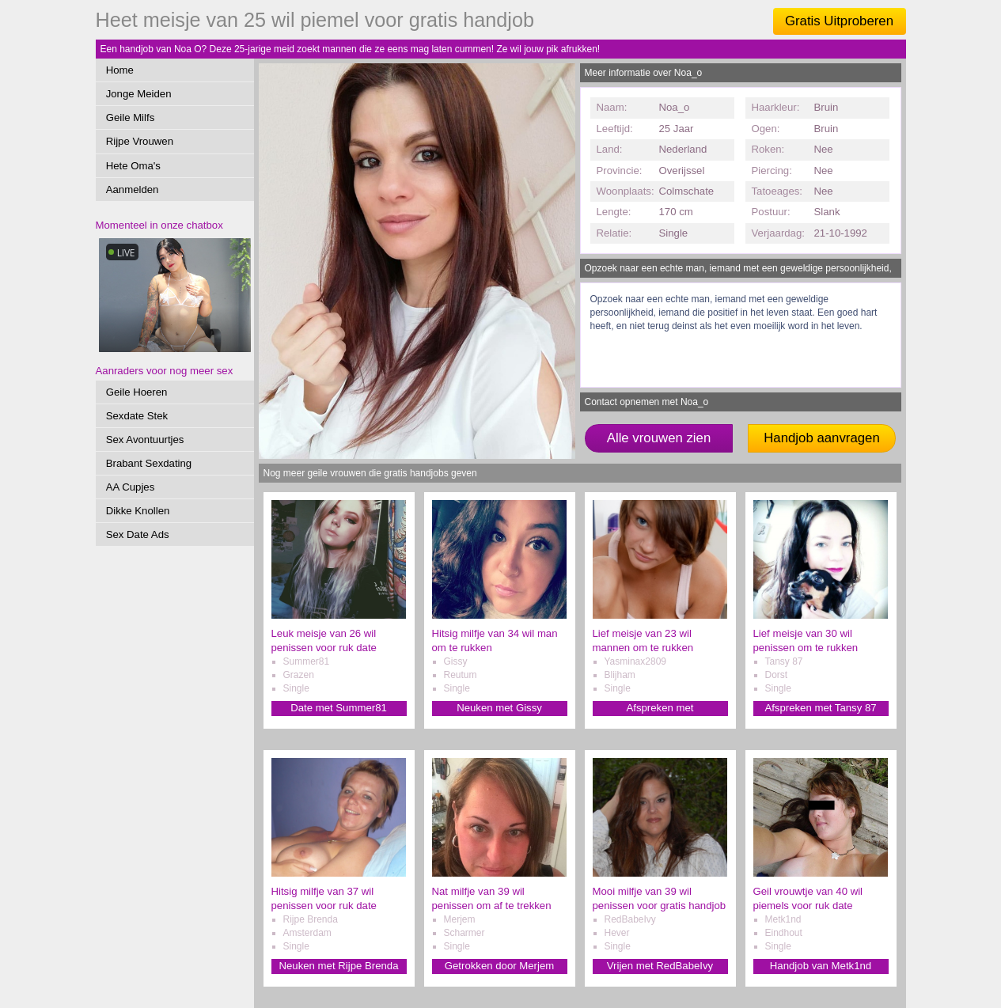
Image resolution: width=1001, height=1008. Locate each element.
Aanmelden (132, 189)
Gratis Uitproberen (839, 20)
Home (120, 70)
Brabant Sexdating (149, 463)
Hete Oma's (133, 166)
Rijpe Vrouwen (139, 141)
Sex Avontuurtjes (145, 439)
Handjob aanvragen (821, 437)
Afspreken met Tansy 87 (820, 708)
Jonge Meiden (139, 94)
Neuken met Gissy (499, 708)
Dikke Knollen (138, 511)
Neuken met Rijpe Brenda (338, 966)
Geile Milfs (130, 117)
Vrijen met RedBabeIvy (660, 966)
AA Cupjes (130, 487)
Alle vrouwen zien (659, 437)
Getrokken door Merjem (500, 966)
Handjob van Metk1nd (820, 966)
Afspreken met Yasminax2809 (660, 708)
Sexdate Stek (137, 416)
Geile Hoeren (137, 392)
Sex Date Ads (137, 534)
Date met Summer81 (338, 708)
